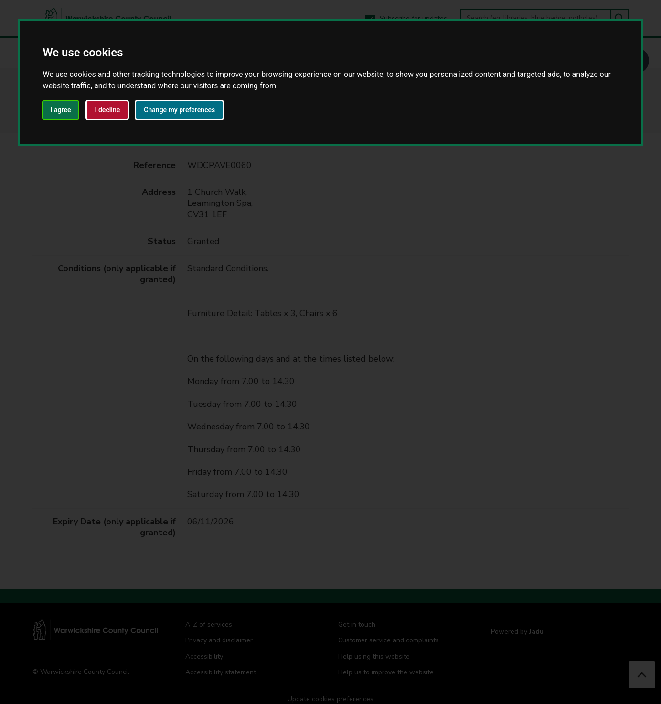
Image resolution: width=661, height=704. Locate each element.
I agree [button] (61, 110)
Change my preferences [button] (179, 110)
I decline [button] (107, 110)
